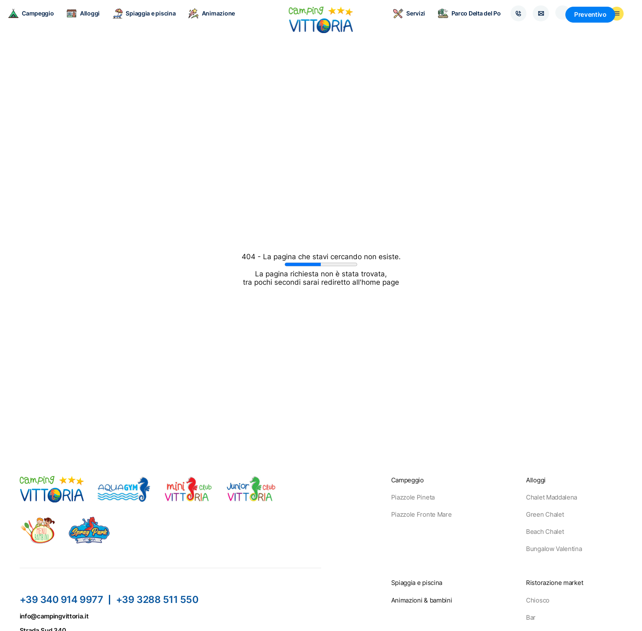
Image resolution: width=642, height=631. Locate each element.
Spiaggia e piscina (151, 21)
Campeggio (38, 21)
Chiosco (537, 600)
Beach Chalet (545, 532)
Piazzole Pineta (413, 497)
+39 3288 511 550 (158, 599)
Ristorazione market (554, 583)
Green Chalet (545, 514)
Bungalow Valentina (554, 549)
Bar (531, 617)
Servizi (400, 21)
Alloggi (90, 21)
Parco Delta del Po (460, 21)
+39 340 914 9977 (61, 599)
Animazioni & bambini (421, 600)
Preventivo (604, 21)
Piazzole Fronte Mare (421, 514)
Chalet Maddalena (551, 497)
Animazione (219, 21)
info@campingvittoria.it (54, 616)
